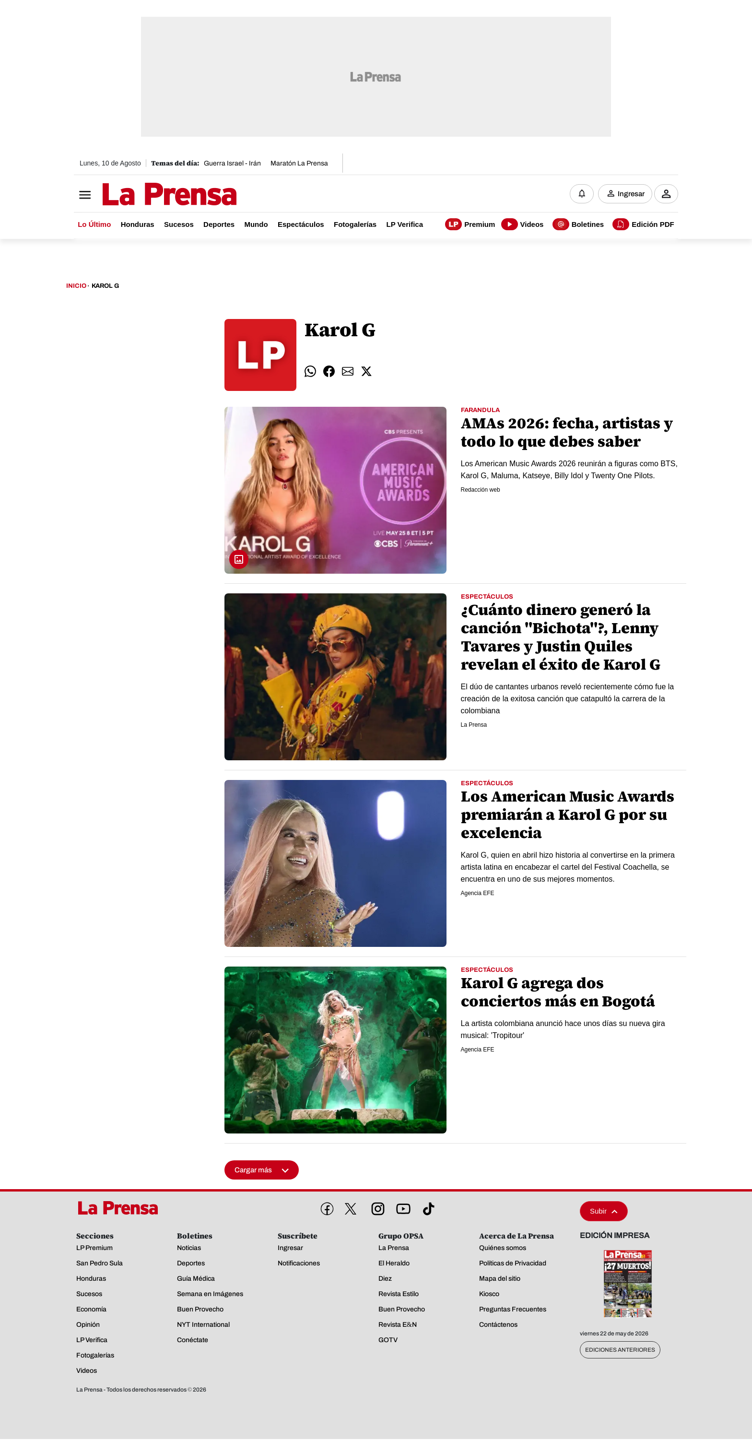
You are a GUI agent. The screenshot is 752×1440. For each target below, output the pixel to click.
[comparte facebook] (329, 372)
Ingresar (631, 194)
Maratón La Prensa (299, 163)
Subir (604, 1212)
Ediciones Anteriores (620, 1350)
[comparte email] (347, 372)
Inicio (76, 286)
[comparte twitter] (366, 372)
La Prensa (474, 725)
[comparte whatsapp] (310, 372)
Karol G (105, 286)
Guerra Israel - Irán (232, 163)
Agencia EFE (477, 893)
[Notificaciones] (582, 194)
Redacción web (480, 490)
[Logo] (146, 195)
